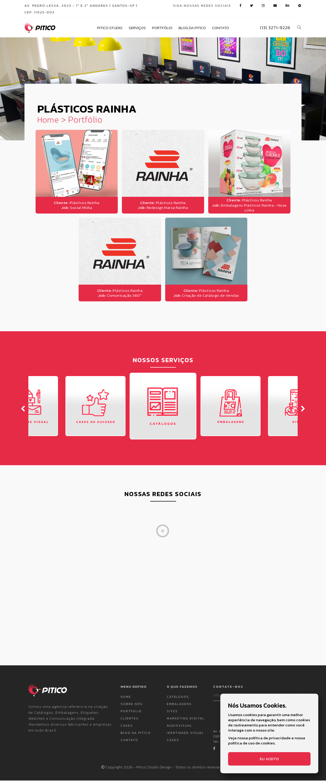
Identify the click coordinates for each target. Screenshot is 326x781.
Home (49, 120)
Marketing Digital (185, 719)
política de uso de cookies (251, 743)
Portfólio (162, 28)
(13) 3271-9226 (275, 27)
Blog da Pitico (192, 28)
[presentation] (23, 408)
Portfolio (131, 711)
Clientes (130, 719)
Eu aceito (269, 759)
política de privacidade (270, 738)
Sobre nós (132, 704)
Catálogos (178, 697)
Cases (127, 726)
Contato (220, 28)
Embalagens (179, 704)
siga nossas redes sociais (202, 5)
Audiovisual (179, 726)
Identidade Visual (185, 733)
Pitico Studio (109, 28)
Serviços (137, 28)
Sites (172, 711)
